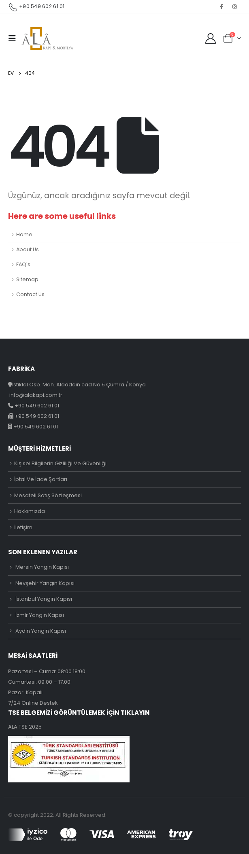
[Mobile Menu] (14, 38)
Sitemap (27, 279)
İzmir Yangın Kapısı (39, 615)
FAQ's (23, 264)
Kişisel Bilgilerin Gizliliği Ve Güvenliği (60, 463)
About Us (27, 249)
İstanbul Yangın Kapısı (43, 599)
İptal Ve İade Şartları (40, 479)
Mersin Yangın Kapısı (42, 567)
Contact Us (30, 294)
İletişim (23, 527)
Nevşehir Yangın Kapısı (44, 583)
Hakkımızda (29, 511)
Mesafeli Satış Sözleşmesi (48, 495)
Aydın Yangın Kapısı (40, 631)
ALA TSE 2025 (25, 727)
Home (24, 234)
